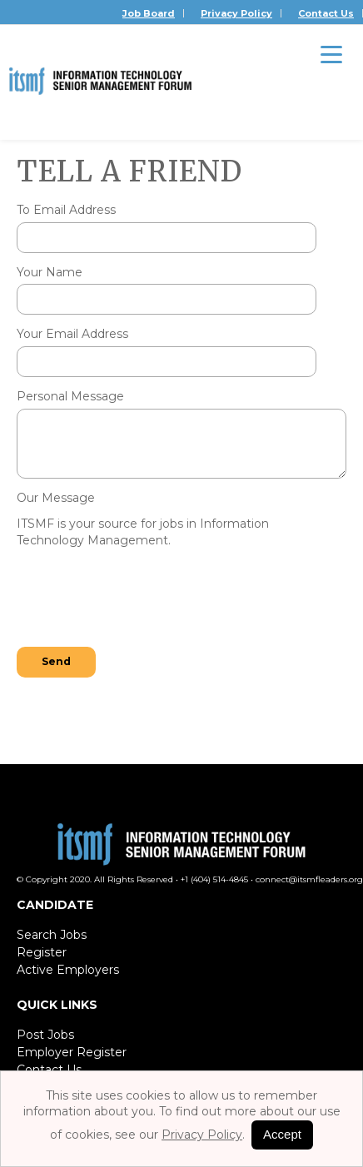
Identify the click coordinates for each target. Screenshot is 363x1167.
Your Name (49, 272)
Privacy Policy (236, 13)
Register (42, 952)
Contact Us (326, 13)
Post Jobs (45, 1034)
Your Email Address (72, 333)
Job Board (148, 13)
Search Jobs (52, 934)
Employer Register (72, 1052)
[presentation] (143, 599)
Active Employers (68, 969)
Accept (282, 1134)
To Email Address (66, 209)
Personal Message (70, 396)
